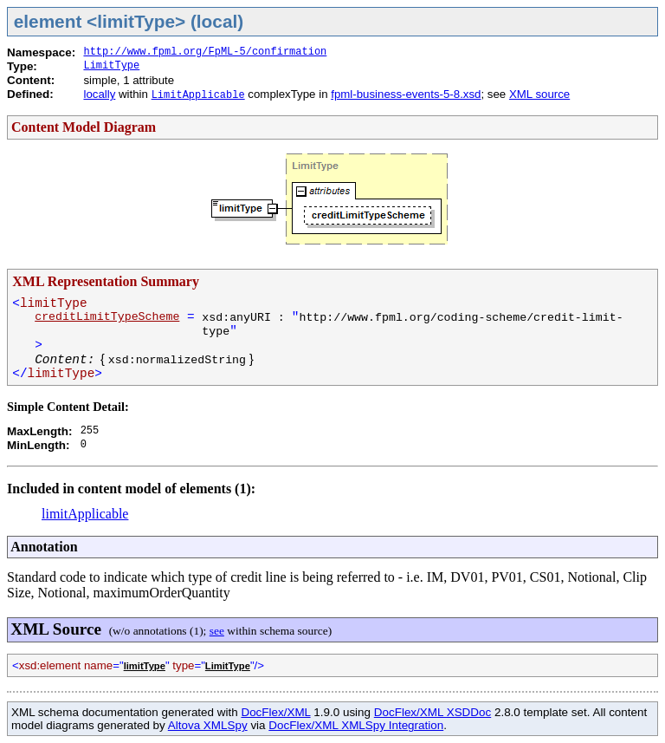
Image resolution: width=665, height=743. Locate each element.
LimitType (111, 66)
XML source (539, 94)
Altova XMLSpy (208, 725)
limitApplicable (85, 513)
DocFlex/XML (275, 712)
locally (99, 94)
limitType (144, 666)
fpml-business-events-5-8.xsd (406, 94)
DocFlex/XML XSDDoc (432, 712)
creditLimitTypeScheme (107, 316)
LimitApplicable (198, 95)
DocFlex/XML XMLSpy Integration (355, 725)
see (217, 630)
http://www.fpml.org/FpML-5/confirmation (204, 52)
